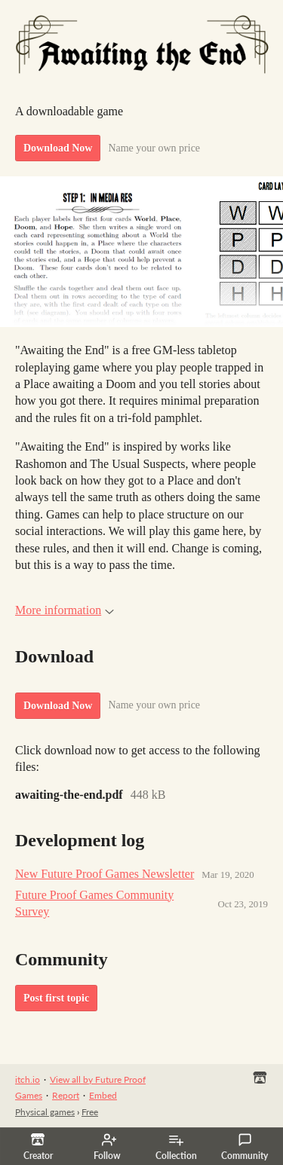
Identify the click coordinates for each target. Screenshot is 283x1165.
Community (244, 1147)
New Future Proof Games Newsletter (104, 873)
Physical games (45, 1112)
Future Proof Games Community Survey (94, 903)
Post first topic (56, 998)
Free (90, 1112)
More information (64, 610)
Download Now (57, 148)
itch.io (27, 1079)
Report (65, 1095)
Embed (103, 1095)
